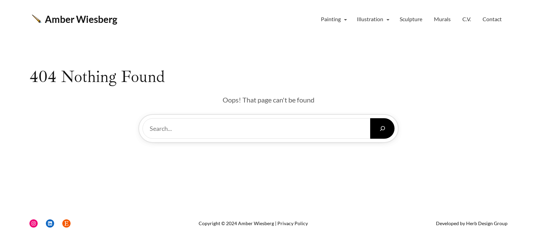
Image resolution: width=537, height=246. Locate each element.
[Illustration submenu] (388, 19)
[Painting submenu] (345, 19)
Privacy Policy (292, 223)
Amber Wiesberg (81, 19)
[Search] (382, 128)
